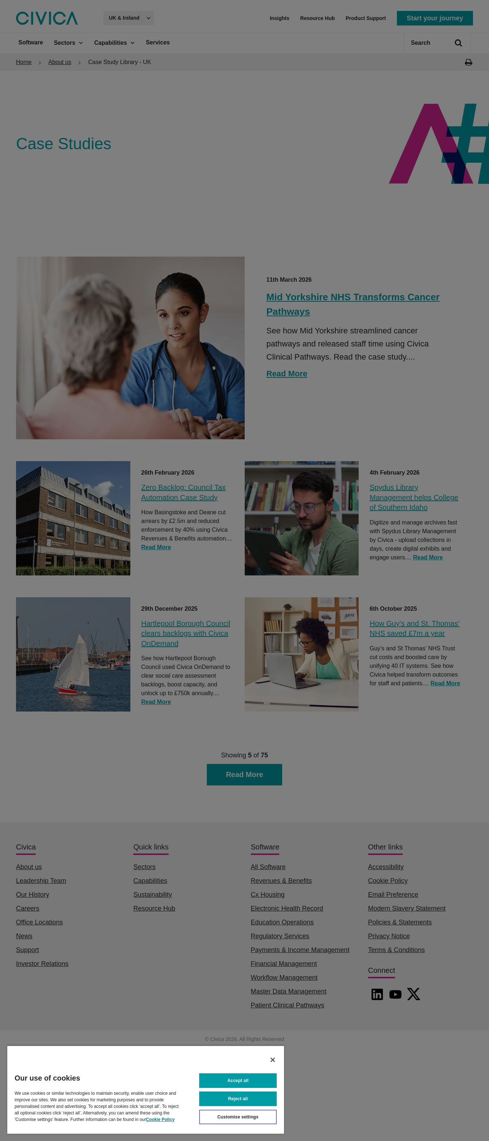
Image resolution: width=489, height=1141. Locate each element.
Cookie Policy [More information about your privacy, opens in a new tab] (160, 1119)
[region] (145, 1089)
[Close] (273, 1060)
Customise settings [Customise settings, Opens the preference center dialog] (238, 1117)
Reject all (238, 1098)
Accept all (238, 1080)
